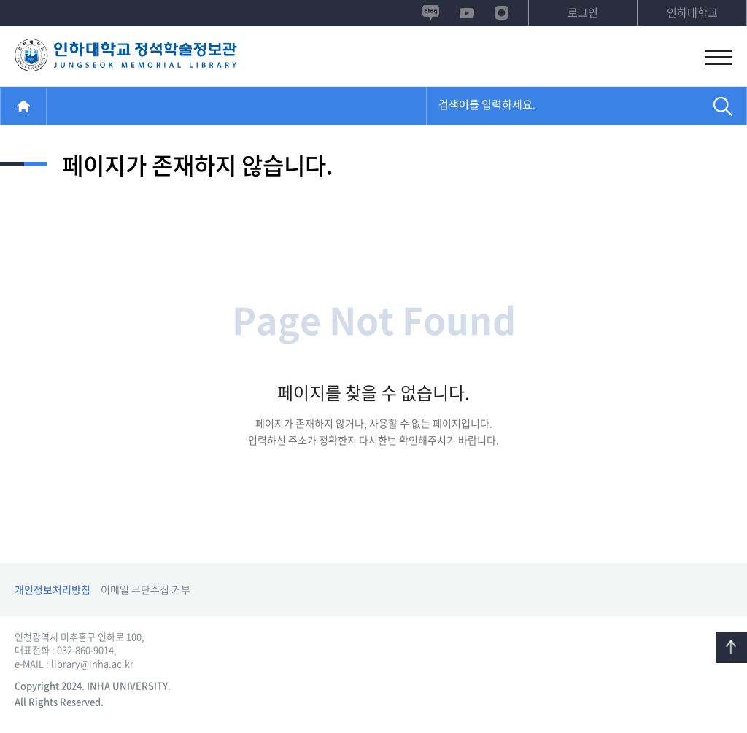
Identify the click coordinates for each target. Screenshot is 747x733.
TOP (731, 647)
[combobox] (563, 107)
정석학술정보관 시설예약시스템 (126, 56)
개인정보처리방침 (52, 589)
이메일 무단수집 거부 (145, 589)
